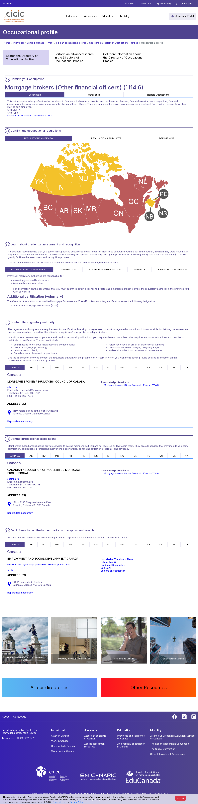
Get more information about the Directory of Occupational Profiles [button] (123, 57)
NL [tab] (83, 367)
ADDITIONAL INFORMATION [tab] (105, 269)
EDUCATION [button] (124, 730)
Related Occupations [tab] (158, 94)
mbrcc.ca (12, 387)
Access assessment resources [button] (94, 745)
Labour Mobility (109, 562)
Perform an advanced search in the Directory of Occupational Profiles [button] (74, 57)
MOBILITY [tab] (139, 269)
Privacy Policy (76, 802)
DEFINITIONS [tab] (166, 138)
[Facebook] (175, 716)
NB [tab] (70, 367)
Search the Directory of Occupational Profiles (113, 42)
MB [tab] (57, 367)
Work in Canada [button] (59, 740)
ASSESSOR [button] (90, 730)
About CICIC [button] (146, 3)
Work (50, 42)
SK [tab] (174, 367)
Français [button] (188, 3)
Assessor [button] (89, 16)
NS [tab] (96, 367)
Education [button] (108, 16)
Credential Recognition (113, 565)
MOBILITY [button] (155, 730)
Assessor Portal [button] (184, 16)
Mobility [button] (125, 16)
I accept (180, 798)
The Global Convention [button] (162, 748)
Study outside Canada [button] (63, 746)
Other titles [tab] (94, 94)
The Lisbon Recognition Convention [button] (169, 743)
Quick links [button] (129, 3)
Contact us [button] (7, 3)
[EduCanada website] (143, 776)
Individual (18, 42)
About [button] (5, 716)
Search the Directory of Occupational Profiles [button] (22, 57)
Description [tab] (35, 94)
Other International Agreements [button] (167, 754)
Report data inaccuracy (20, 421)
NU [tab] (122, 367)
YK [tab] (186, 367)
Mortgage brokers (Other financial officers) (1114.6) (131, 385)
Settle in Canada (35, 42)
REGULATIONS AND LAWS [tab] (106, 138)
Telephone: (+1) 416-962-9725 (18, 738)
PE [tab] (148, 367)
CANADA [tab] (15, 367)
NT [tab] (109, 367)
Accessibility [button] (166, 3)
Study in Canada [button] (60, 735)
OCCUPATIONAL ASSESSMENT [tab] (29, 269)
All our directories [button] (49, 687)
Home (7, 42)
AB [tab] (31, 367)
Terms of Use (59, 802)
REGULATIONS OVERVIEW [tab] (38, 138)
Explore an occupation (113, 570)
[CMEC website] (56, 776)
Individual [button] (71, 16)
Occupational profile (152, 42)
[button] (14, 16)
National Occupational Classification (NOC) (30, 115)
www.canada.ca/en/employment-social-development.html (38, 564)
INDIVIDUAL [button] (58, 730)
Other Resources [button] (148, 687)
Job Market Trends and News (117, 559)
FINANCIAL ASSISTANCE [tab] (172, 269)
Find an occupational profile (71, 42)
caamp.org (13, 478)
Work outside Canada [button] (62, 751)
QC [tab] (161, 367)
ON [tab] (135, 367)
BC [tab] (44, 367)
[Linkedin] (193, 716)
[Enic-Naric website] (98, 776)
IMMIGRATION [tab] (68, 269)
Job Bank (106, 567)
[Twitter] (184, 716)
